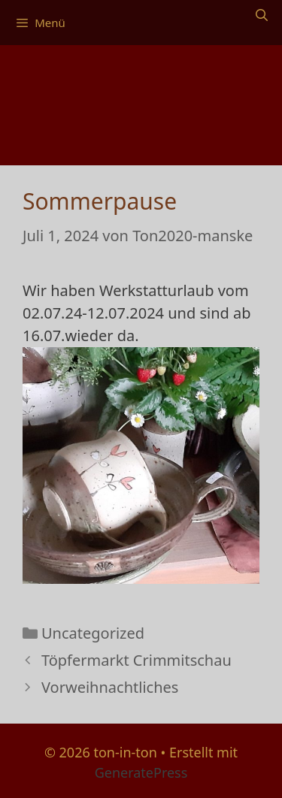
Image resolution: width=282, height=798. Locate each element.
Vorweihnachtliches (109, 687)
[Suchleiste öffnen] (261, 15)
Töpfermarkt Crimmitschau (136, 660)
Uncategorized (92, 633)
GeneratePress (141, 772)
